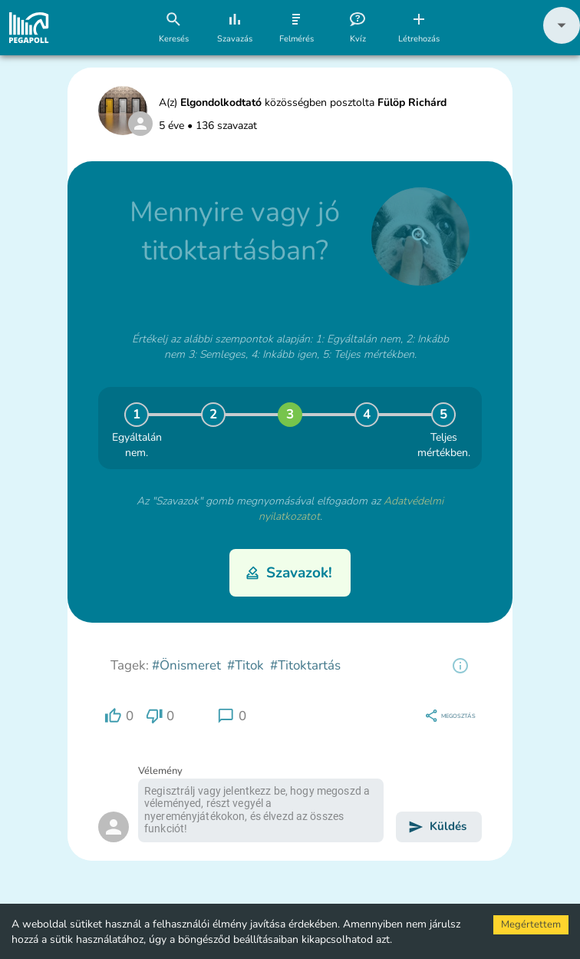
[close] (420, 236)
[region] (460, 665)
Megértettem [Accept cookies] (531, 924)
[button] (561, 40)
